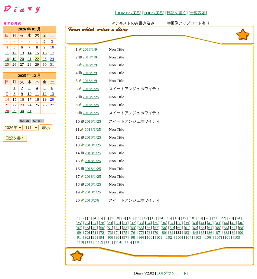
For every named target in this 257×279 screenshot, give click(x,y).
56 (148, 227)
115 (128, 242)
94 (102, 237)
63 (202, 227)
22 (223, 218)
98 (133, 237)
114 (118, 242)
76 (133, 232)
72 (102, 232)
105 (198, 237)
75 (125, 232)
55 (141, 227)
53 (125, 227)
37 (172, 223)
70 (87, 232)
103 (179, 237)
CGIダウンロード (171, 273)
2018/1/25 (91, 88)
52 (117, 227)
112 (99, 242)
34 (148, 223)
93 (94, 237)
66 (226, 227)
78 (148, 232)
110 (80, 242)
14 (161, 218)
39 (187, 223)
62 (195, 227)
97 (125, 237)
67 (233, 227)
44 (226, 223)
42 (210, 223)
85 (202, 232)
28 (102, 223)
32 (133, 223)
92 (87, 237)
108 (227, 237)
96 (117, 237)
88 (226, 232)
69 (79, 232)
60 (179, 227)
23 (231, 218)
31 (125, 223)
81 (172, 232)
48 (87, 227)
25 (79, 223)
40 (195, 223)
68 (241, 227)
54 (133, 227)
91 (79, 237)
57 (156, 227)
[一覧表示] (198, 13)
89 (233, 232)
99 (141, 237)
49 (94, 227)
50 (102, 227)
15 (169, 218)
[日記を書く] (176, 13)
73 (110, 232)
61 (187, 227)
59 (172, 227)
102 (169, 237)
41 (202, 223)
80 (164, 232)
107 (218, 237)
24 (238, 218)
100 (149, 237)
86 (210, 232)
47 (79, 227)
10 (130, 218)
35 (156, 223)
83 (187, 232)
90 (241, 232)
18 (192, 218)
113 (109, 242)
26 (87, 223)
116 (137, 242)
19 (200, 218)
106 (208, 237)
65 (218, 227)
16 (176, 218)
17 (184, 218)
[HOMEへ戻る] (128, 13)
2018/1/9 (90, 49)
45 (233, 223)
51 (110, 227)
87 (218, 232)
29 (110, 223)
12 (146, 218)
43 (218, 223)
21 (215, 218)
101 (159, 237)
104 (188, 237)
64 (210, 227)
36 (164, 223)
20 (207, 218)
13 (153, 218)
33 (141, 223)
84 (195, 232)
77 (141, 232)
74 (117, 232)
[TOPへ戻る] (153, 13)
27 (94, 223)
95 (110, 237)
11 (138, 218)
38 (179, 223)
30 (117, 223)
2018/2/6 (92, 200)
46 (241, 223)
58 (164, 227)
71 (94, 232)
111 (89, 242)
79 (156, 232)
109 (237, 237)
